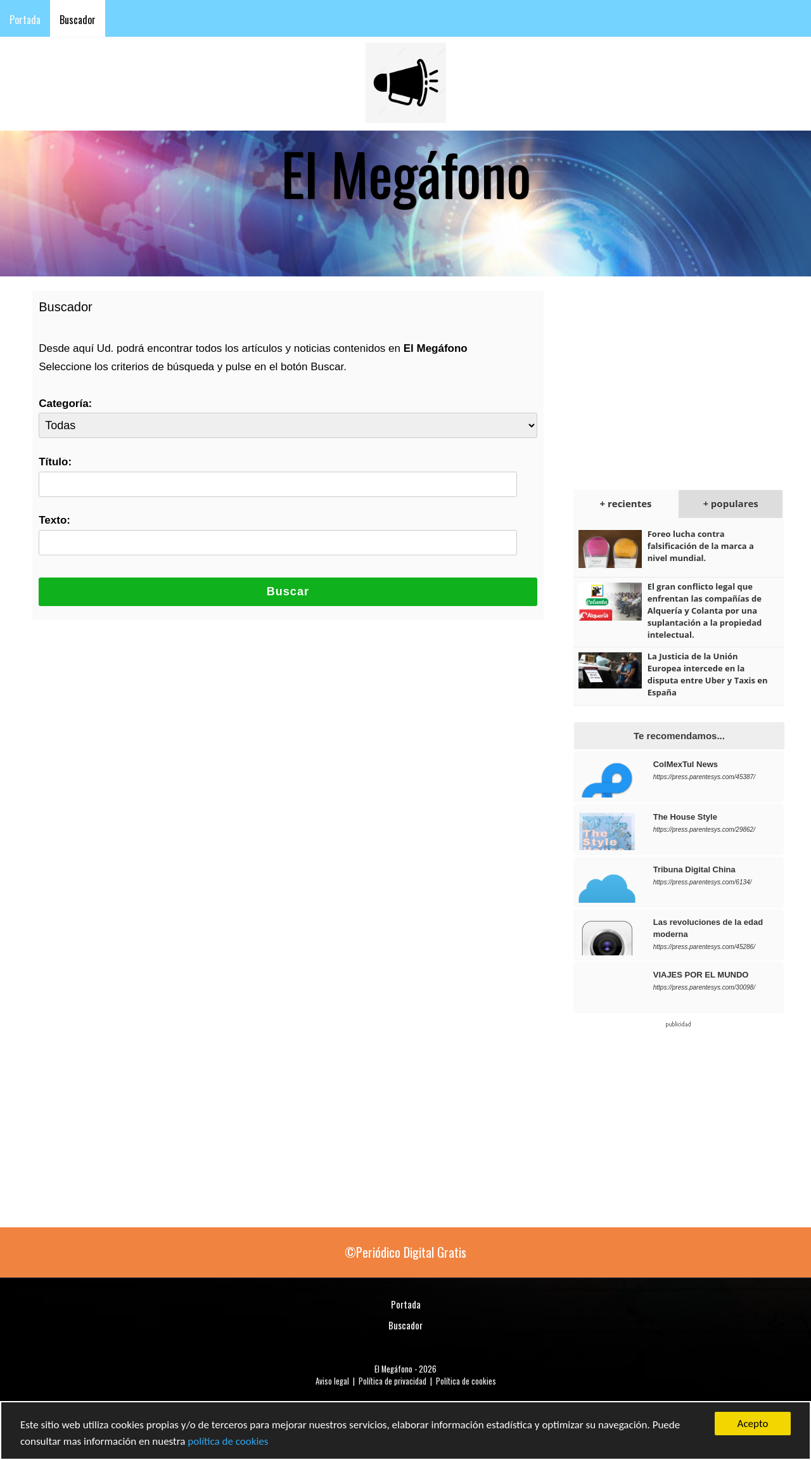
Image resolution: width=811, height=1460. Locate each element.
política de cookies (228, 1442)
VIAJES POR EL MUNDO (701, 974)
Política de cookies (466, 1381)
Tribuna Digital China (694, 869)
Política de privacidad (392, 1381)
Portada (25, 19)
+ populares (730, 503)
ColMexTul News (685, 764)
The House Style (685, 817)
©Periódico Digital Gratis (405, 1252)
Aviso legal (332, 1381)
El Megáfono (393, 1369)
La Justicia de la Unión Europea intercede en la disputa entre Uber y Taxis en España (708, 674)
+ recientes (626, 503)
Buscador (78, 19)
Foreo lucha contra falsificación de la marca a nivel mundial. (701, 546)
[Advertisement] (672, 378)
